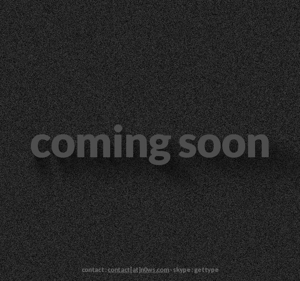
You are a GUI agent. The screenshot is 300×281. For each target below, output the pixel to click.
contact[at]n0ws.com (138, 269)
